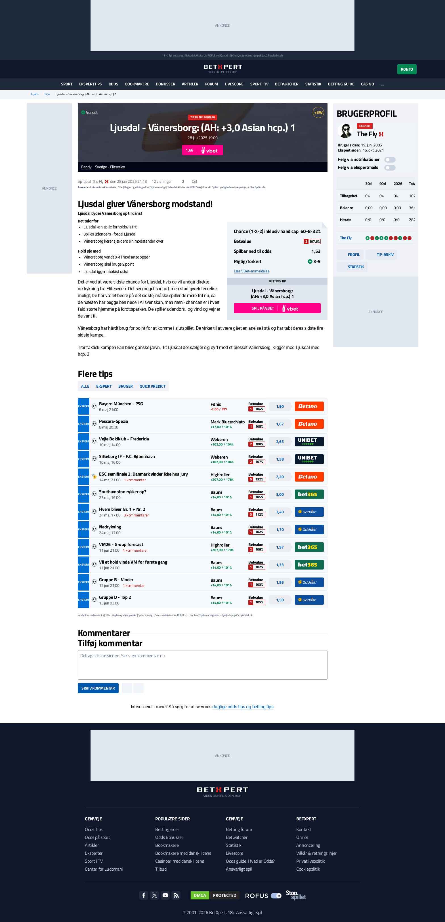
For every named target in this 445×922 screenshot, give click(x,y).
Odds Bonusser (169, 837)
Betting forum (239, 829)
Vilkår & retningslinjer (316, 853)
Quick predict (152, 386)
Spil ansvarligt (176, 55)
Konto (407, 69)
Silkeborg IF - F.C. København (127, 456)
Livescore (234, 84)
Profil (350, 254)
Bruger (125, 386)
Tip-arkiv (381, 254)
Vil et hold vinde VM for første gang (133, 561)
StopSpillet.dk (275, 55)
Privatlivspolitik (310, 861)
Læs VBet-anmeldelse (252, 271)
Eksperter (94, 853)
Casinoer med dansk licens (179, 861)
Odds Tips (93, 829)
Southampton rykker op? (122, 491)
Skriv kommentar (98, 688)
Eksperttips (90, 84)
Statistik (313, 84)
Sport (66, 84)
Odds (113, 84)
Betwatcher (286, 84)
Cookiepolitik (308, 869)
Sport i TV (259, 84)
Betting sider (167, 829)
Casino (367, 84)
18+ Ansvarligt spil (245, 912)
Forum (211, 84)
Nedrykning (110, 526)
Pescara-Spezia (113, 421)
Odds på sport (97, 837)
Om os (302, 837)
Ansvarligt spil (239, 869)
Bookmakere (137, 84)
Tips (47, 94)
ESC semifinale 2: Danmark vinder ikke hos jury (143, 474)
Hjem (35, 94)
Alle (85, 386)
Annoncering (308, 845)
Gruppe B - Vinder (116, 579)
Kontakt (303, 829)
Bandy (86, 167)
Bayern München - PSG (121, 403)
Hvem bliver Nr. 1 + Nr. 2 (122, 509)
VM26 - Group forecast (121, 544)
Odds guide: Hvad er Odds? (250, 861)
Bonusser (165, 84)
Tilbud (160, 869)
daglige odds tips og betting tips (242, 706)
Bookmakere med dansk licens (183, 853)
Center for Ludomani (104, 869)
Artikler (190, 84)
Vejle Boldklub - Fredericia (124, 438)
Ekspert (104, 386)
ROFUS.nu (213, 55)
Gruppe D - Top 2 (115, 597)
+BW (318, 112)
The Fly (98, 181)
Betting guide (341, 84)
